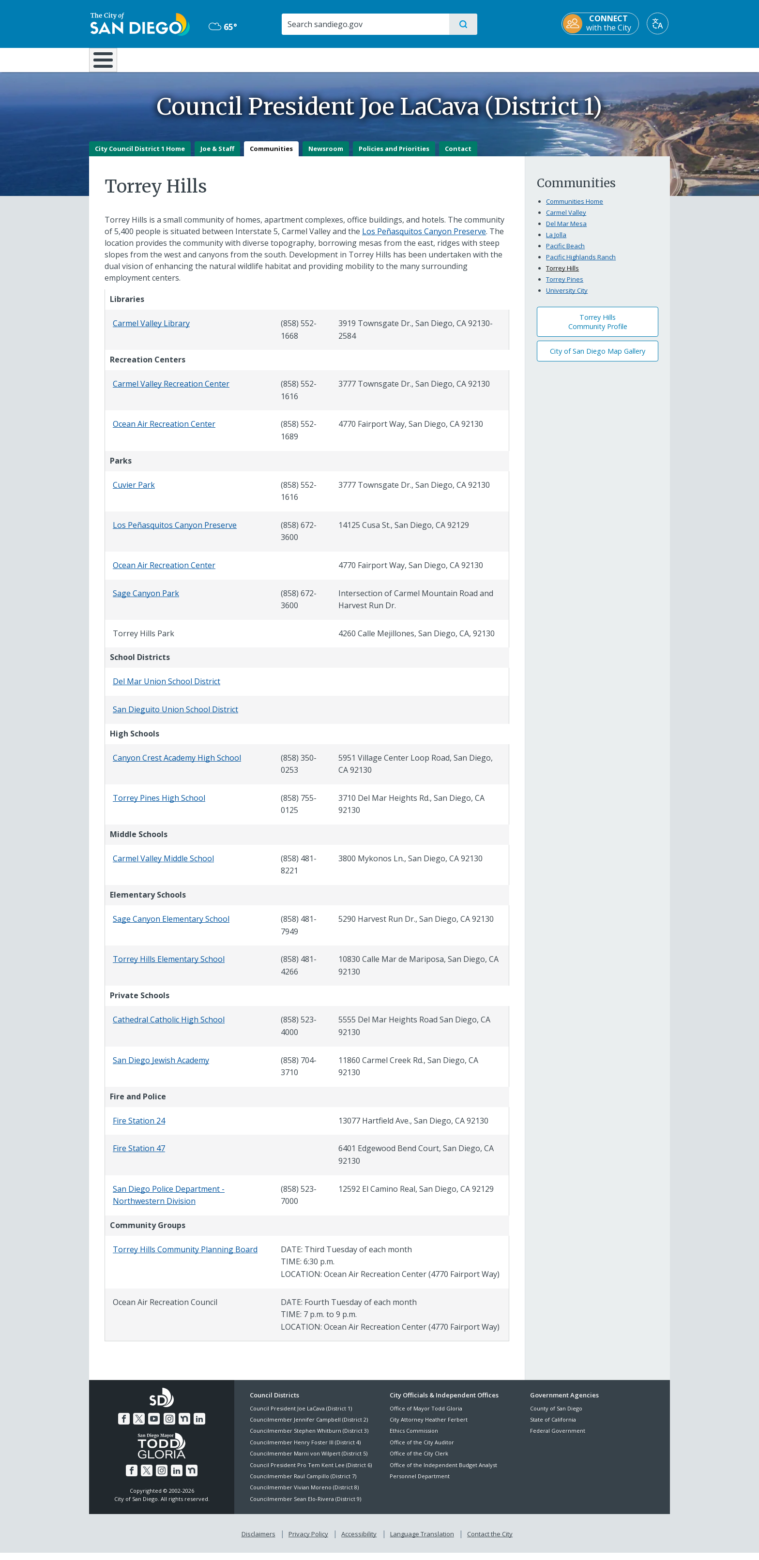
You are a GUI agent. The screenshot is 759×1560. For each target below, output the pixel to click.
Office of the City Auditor (422, 1449)
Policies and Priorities (394, 155)
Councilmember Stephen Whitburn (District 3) (309, 1437)
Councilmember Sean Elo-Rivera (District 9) (305, 1505)
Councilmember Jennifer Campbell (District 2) (309, 1426)
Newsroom (325, 155)
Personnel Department (420, 1482)
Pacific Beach (565, 252)
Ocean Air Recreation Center (164, 431)
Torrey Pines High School (159, 804)
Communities (271, 155)
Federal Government (557, 1437)
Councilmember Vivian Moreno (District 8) (304, 1494)
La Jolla (556, 241)
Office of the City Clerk (419, 1460)
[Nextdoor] (184, 1426)
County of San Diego (556, 1415)
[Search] (365, 24)
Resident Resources (260, 59)
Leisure (171, 59)
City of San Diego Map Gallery (597, 357)
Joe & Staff (217, 155)
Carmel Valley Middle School (163, 865)
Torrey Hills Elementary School (169, 966)
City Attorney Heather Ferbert (429, 1426)
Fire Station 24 (139, 1127)
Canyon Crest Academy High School (177, 764)
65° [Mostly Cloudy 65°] (222, 26)
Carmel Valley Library (151, 330)
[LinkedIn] (199, 1426)
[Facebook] (124, 1426)
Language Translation (422, 1541)
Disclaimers (258, 1541)
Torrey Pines (564, 286)
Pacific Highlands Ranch (581, 263)
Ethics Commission (414, 1437)
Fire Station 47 (139, 1155)
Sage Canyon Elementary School (171, 925)
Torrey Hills (562, 274)
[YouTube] (154, 1426)
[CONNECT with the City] (601, 24)
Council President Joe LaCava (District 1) (301, 1415)
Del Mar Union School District (166, 688)
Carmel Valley (566, 219)
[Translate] (659, 23)
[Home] (107, 63)
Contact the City (490, 1541)
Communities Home (574, 208)
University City (567, 297)
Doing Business (345, 59)
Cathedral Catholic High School (169, 1026)
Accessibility (359, 1541)
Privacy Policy (308, 1541)
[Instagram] (169, 1426)
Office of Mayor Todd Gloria (426, 1415)
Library (433, 59)
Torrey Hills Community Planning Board (185, 1256)
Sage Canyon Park (146, 600)
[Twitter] (139, 1426)
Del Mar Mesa (566, 230)
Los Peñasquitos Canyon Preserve (424, 238)
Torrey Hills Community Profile (597, 329)
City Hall (622, 59)
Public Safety (528, 59)
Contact (458, 155)
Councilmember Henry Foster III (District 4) (305, 1449)
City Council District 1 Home (140, 155)
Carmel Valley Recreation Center (171, 391)
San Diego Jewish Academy (161, 1067)
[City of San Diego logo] (138, 23)
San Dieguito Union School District (175, 716)
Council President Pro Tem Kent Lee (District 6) (311, 1471)
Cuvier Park (134, 491)
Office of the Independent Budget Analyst (443, 1471)
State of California (553, 1426)
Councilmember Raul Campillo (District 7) (303, 1482)
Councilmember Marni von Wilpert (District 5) (308, 1460)
